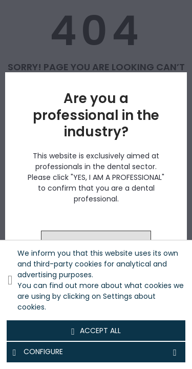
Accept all (96, 331)
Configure (96, 352)
